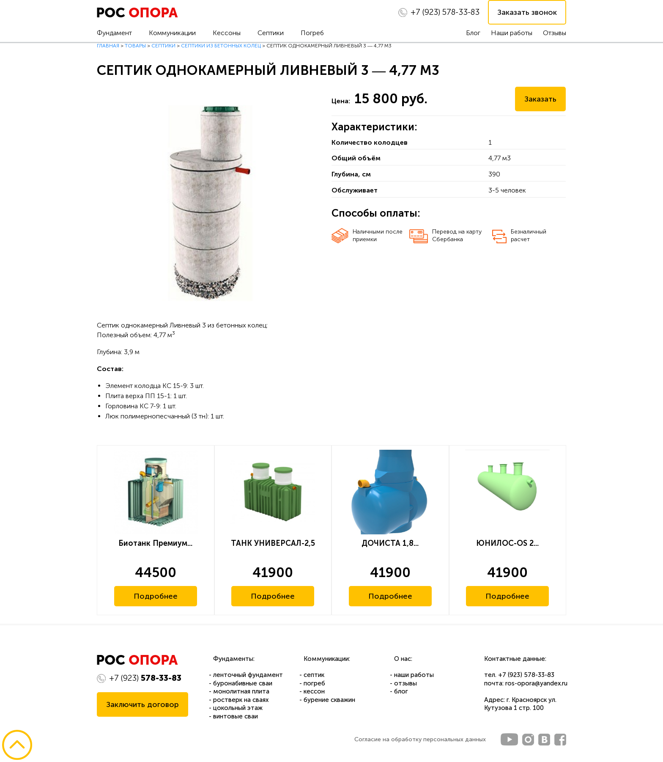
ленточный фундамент (248, 675)
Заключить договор (142, 704)
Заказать (540, 99)
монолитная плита (241, 691)
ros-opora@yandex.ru (536, 683)
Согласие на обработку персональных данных (420, 739)
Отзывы (554, 33)
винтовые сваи (235, 716)
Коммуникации (172, 33)
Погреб (312, 33)
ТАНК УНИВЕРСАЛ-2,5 (273, 543)
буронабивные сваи (242, 683)
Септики (271, 33)
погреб (314, 683)
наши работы (414, 675)
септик (314, 675)
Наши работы (511, 33)
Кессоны (227, 33)
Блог (473, 33)
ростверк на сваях (240, 700)
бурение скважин (329, 700)
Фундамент (114, 33)
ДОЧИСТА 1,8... (390, 543)
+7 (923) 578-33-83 (526, 675)
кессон (314, 691)
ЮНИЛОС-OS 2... (507, 543)
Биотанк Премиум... (155, 543)
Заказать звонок (527, 12)
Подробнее (156, 596)
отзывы (405, 683)
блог (401, 691)
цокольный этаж (238, 708)
